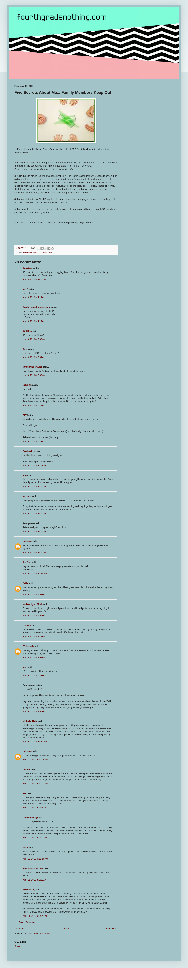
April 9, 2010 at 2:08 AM (34, 339)
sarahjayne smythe (32, 367)
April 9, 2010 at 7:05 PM (34, 711)
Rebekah (27, 385)
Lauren (26, 769)
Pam (25, 793)
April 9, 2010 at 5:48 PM (34, 675)
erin (25, 475)
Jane (25, 349)
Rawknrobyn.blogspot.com (36, 307)
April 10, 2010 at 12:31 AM (35, 783)
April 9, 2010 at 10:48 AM (35, 465)
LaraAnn (27, 625)
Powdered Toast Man (33, 868)
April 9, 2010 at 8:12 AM (34, 405)
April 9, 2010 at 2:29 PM (34, 636)
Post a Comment (27, 922)
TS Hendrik (28, 646)
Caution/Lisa (29, 451)
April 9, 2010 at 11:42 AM (35, 531)
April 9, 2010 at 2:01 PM (34, 594)
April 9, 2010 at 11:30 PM (35, 741)
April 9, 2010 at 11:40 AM (35, 513)
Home (66, 928)
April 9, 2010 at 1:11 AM (34, 297)
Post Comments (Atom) (39, 933)
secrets (36, 252)
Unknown (27, 541)
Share (17, 946)
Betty (25, 583)
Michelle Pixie (30, 721)
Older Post (111, 928)
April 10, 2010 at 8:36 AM (35, 807)
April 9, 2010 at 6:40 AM (34, 375)
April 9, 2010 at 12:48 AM (35, 279)
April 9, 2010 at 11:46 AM (35, 552)
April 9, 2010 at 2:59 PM (34, 657)
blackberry (27, 252)
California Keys (30, 817)
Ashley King (29, 889)
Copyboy (27, 268)
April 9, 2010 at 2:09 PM (34, 615)
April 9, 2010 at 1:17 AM (34, 321)
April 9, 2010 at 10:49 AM (35, 486)
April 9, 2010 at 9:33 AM (34, 441)
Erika (25, 847)
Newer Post (21, 928)
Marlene (27, 496)
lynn (25, 667)
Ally (25, 415)
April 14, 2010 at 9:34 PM (35, 916)
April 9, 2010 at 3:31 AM (34, 357)
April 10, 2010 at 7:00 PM (35, 837)
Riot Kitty (27, 331)
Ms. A (25, 289)
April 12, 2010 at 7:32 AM (35, 880)
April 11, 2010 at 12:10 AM (35, 859)
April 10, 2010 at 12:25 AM (35, 759)
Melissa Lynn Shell (32, 604)
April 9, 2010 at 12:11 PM (35, 573)
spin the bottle (46, 252)
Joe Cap (27, 562)
